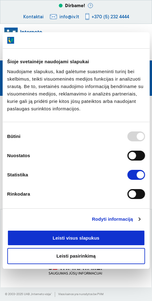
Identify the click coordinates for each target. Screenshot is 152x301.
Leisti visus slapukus (76, 238)
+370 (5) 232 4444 (110, 17)
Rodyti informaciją (112, 219)
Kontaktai (33, 17)
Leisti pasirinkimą (76, 256)
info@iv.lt (69, 17)
